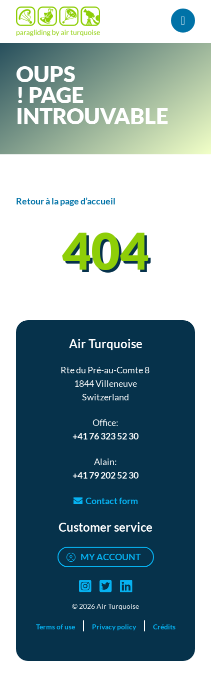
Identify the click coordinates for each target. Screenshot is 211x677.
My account (110, 556)
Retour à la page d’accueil (66, 200)
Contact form (112, 500)
